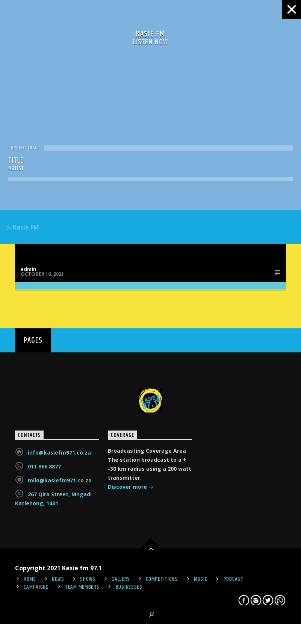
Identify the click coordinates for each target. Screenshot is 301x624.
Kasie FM (22, 228)
